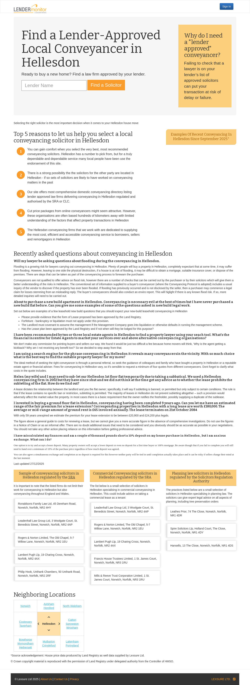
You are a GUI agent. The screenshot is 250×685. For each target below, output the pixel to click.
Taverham (25, 625)
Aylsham (49, 604)
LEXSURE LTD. (221, 679)
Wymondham (25, 643)
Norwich (25, 606)
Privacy (74, 679)
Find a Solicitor (106, 85)
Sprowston (72, 623)
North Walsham (72, 606)
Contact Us (61, 679)
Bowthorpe (25, 639)
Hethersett (25, 647)
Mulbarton (49, 641)
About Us (46, 679)
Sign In (226, 6)
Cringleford (48, 645)
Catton (72, 619)
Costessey (25, 621)
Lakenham (72, 641)
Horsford (49, 607)
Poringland (72, 645)
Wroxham (72, 627)
